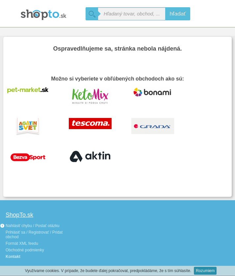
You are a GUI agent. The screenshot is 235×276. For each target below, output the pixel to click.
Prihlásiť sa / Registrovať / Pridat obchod (34, 234)
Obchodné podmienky (25, 250)
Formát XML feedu (22, 243)
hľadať (178, 14)
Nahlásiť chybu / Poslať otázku (29, 225)
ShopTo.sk (19, 215)
